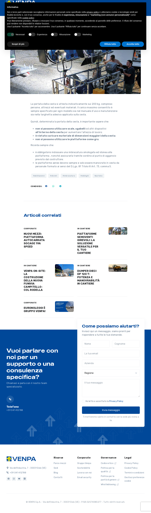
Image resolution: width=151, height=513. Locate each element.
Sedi (56, 468)
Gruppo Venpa (84, 463)
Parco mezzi (60, 463)
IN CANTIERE (83, 228)
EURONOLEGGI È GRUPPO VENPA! (34, 309)
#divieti (53, 176)
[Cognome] (126, 344)
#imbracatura (69, 176)
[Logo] (21, 458)
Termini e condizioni (134, 472)
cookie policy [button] (28, 18)
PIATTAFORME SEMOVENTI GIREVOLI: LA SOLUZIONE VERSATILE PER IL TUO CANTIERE (87, 243)
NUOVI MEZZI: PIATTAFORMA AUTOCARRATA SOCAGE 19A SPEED (34, 240)
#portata (98, 176)
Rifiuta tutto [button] (110, 44)
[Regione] (111, 373)
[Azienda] (111, 363)
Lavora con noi (84, 472)
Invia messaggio (111, 410)
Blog (56, 472)
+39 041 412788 (16, 472)
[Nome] (96, 344)
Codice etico (108, 463)
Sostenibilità (83, 468)
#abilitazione (39, 176)
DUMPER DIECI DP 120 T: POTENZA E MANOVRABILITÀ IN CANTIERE (88, 277)
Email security (84, 477)
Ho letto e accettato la (104, 401)
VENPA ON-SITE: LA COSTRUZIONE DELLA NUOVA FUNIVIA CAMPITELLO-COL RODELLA (34, 280)
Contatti (58, 477)
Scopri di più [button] (18, 44)
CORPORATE (30, 228)
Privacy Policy (116, 401)
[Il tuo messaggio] (111, 388)
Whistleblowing (110, 484)
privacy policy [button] (93, 12)
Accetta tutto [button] (133, 44)
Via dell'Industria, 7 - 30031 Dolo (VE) (26, 468)
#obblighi (85, 176)
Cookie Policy (131, 468)
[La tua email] (111, 353)
